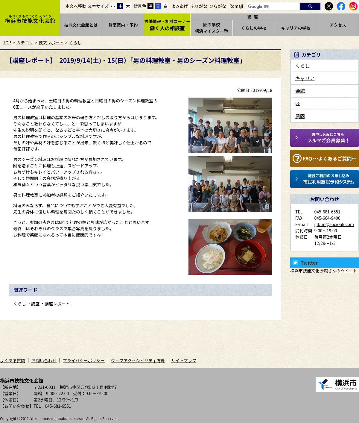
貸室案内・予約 (123, 25)
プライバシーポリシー (84, 360)
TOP (7, 43)
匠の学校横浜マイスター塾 (211, 28)
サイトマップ (183, 360)
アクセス (338, 25)
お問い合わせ (44, 360)
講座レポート (57, 304)
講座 (35, 304)
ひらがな (217, 6)
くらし (75, 43)
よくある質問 (12, 360)
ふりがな (198, 6)
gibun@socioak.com (334, 224)
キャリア (304, 78)
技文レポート (51, 43)
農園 (300, 116)
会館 (300, 90)
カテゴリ (24, 43)
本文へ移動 (76, 6)
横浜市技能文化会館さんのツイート (323, 271)
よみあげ (179, 6)
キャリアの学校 (296, 28)
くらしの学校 (253, 28)
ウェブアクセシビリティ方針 (138, 360)
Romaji (236, 6)
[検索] (272, 6)
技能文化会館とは (81, 25)
